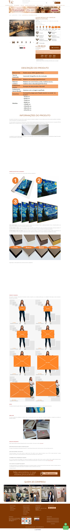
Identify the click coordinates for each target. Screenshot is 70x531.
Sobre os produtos (12, 508)
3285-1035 (37, 507)
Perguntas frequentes (26, 507)
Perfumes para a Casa (60, 5)
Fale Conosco (58, 1)
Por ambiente (16, 5)
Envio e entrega (25, 511)
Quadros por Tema (9, 5)
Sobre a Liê (11, 507)
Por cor (22, 5)
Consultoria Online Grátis (49, 5)
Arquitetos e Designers (26, 508)
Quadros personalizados (30, 5)
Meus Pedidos (54, 1)
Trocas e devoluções (26, 512)
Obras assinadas (40, 5)
